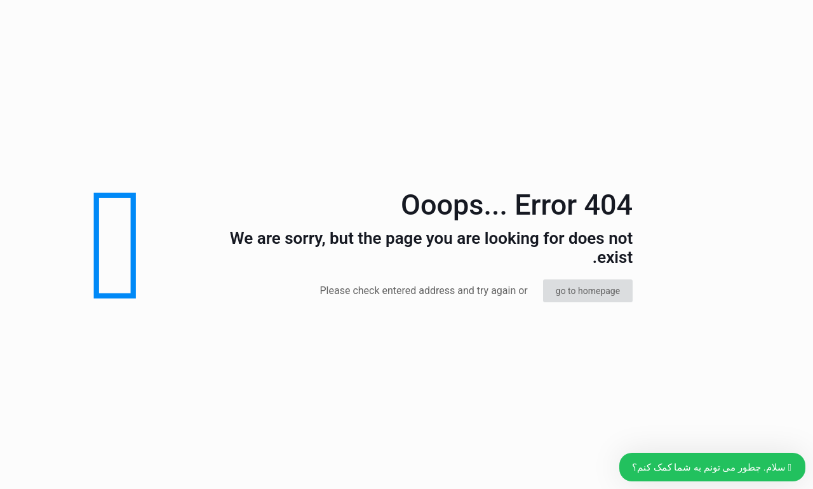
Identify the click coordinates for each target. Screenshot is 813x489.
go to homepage (588, 291)
